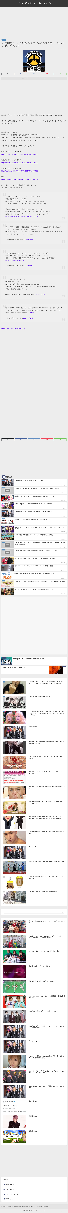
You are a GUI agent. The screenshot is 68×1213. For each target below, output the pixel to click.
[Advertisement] (34, 22)
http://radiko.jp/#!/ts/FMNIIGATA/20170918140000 (19, 162)
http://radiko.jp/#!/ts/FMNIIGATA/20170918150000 (19, 171)
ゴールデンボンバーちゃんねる (34, 3)
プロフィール (9, 1199)
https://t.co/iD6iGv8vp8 (12, 260)
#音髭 (22, 260)
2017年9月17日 (28, 318)
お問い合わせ (9, 1184)
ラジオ (3, 39)
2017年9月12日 (28, 239)
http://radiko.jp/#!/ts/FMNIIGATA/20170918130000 (19, 154)
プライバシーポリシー (12, 1194)
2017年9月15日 (40, 294)
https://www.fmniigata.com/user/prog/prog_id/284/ (21, 216)
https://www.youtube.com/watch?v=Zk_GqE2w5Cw (19, 179)
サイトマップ (9, 1189)
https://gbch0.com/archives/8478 (13, 328)
